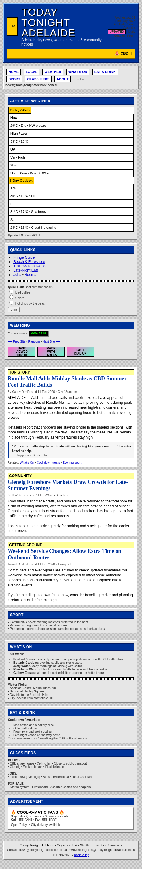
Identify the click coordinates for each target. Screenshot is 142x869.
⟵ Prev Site (16, 341)
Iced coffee (22, 292)
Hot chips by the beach (30, 303)
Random (34, 341)
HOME (14, 72)
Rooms (30, 274)
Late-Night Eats (26, 270)
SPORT (14, 79)
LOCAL (31, 72)
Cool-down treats (48, 462)
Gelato (19, 298)
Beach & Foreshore (29, 262)
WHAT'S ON (77, 72)
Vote (13, 310)
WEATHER (53, 72)
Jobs (17, 274)
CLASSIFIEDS (38, 79)
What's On (27, 462)
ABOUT (62, 79)
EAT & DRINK (105, 72)
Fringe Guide (24, 257)
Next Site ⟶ (51, 341)
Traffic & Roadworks (29, 266)
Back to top (81, 855)
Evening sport (72, 462)
